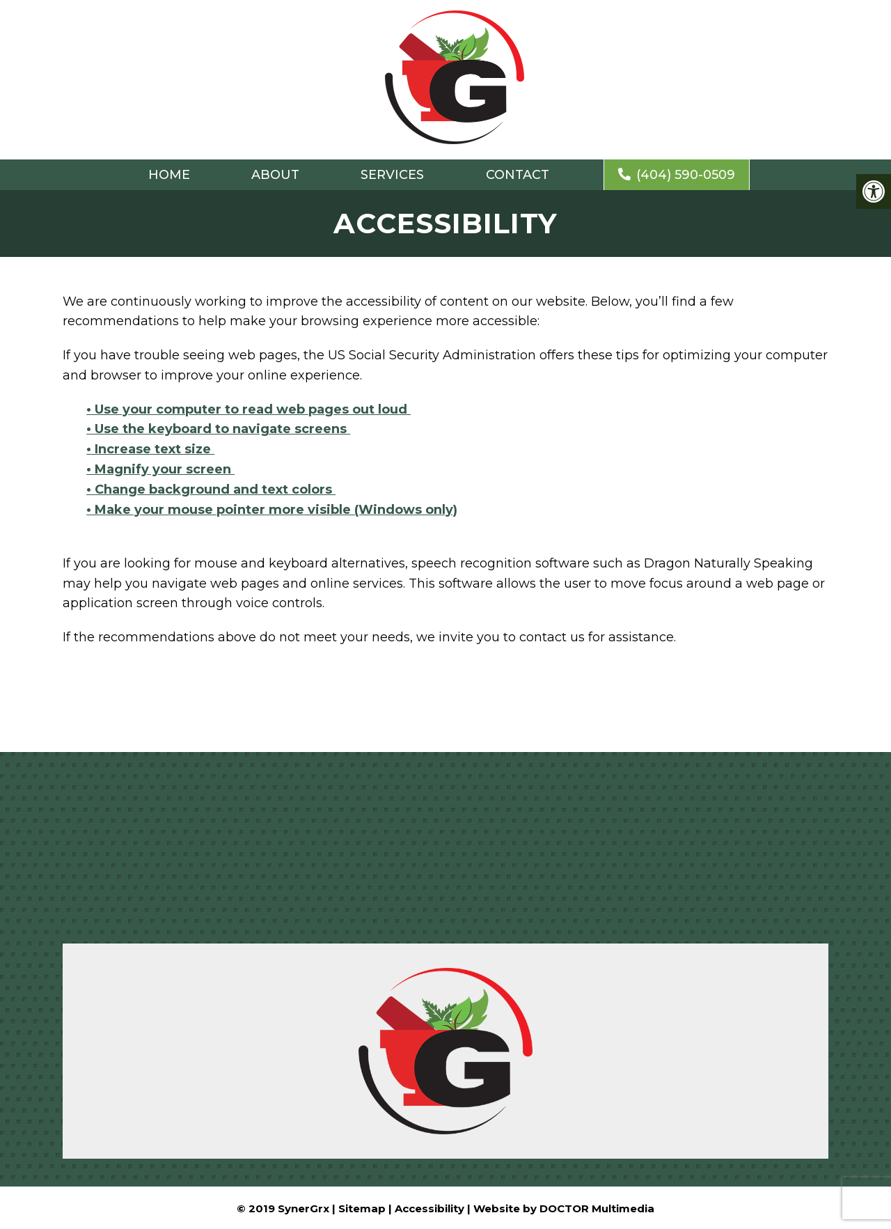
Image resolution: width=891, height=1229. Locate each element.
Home (169, 174)
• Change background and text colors (211, 489)
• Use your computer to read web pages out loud (248, 409)
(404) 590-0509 (676, 174)
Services (392, 174)
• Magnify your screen (160, 469)
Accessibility (429, 1208)
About (275, 174)
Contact (517, 174)
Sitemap (362, 1208)
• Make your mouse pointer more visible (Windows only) (271, 509)
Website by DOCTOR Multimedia (563, 1208)
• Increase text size (150, 449)
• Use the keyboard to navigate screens (218, 429)
